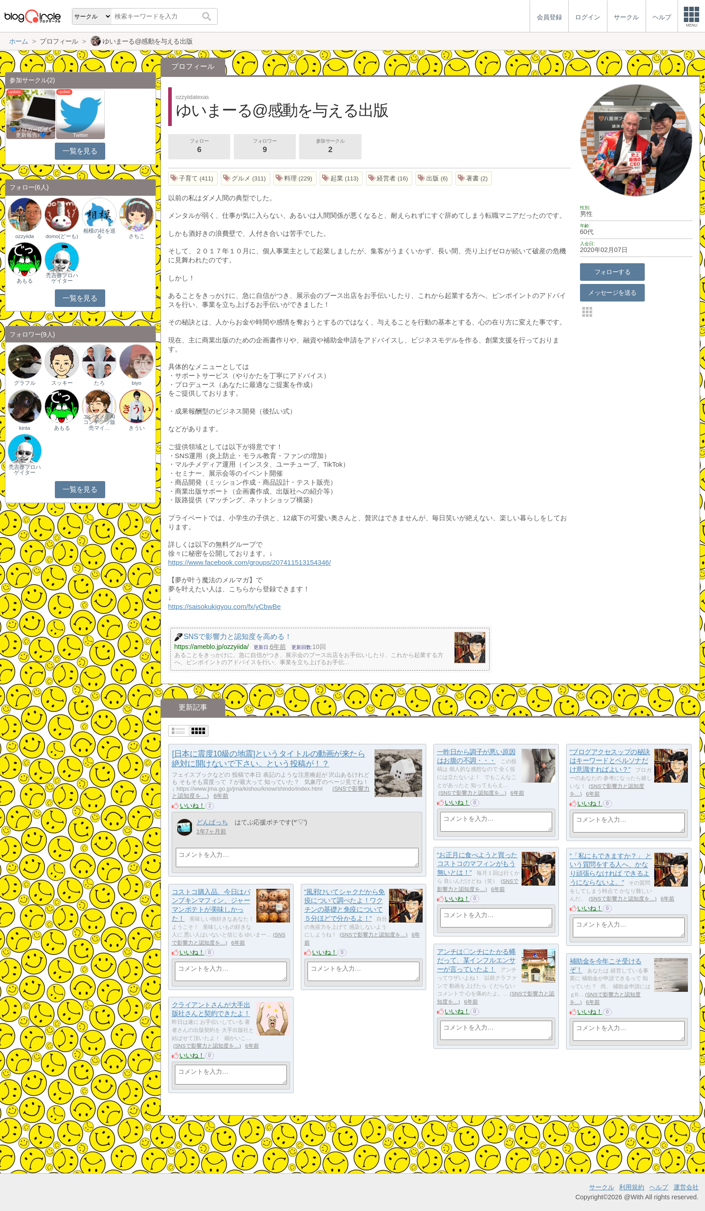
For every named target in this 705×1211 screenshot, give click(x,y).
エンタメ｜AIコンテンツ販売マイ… (99, 422)
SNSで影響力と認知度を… (472, 793)
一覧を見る (79, 151)
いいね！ (192, 805)
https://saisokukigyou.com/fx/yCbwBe (224, 606)
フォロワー (265, 146)
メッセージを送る (612, 292)
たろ (99, 383)
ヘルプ (658, 1187)
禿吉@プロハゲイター (62, 278)
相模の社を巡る (99, 233)
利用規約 (631, 1187)
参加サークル (330, 146)
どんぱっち (212, 822)
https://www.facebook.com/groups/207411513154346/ (249, 562)
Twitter (80, 135)
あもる (25, 281)
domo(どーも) (61, 236)
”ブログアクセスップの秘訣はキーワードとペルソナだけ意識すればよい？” (610, 760)
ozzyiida (24, 236)
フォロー (199, 146)
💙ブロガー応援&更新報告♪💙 (31, 132)
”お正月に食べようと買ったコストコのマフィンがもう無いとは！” (477, 863)
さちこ (137, 236)
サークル (601, 1187)
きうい (137, 428)
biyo (136, 383)
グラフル (25, 383)
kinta (24, 428)
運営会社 (686, 1187)
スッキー (62, 383)
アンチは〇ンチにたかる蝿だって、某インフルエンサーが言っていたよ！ (476, 960)
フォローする (612, 271)
